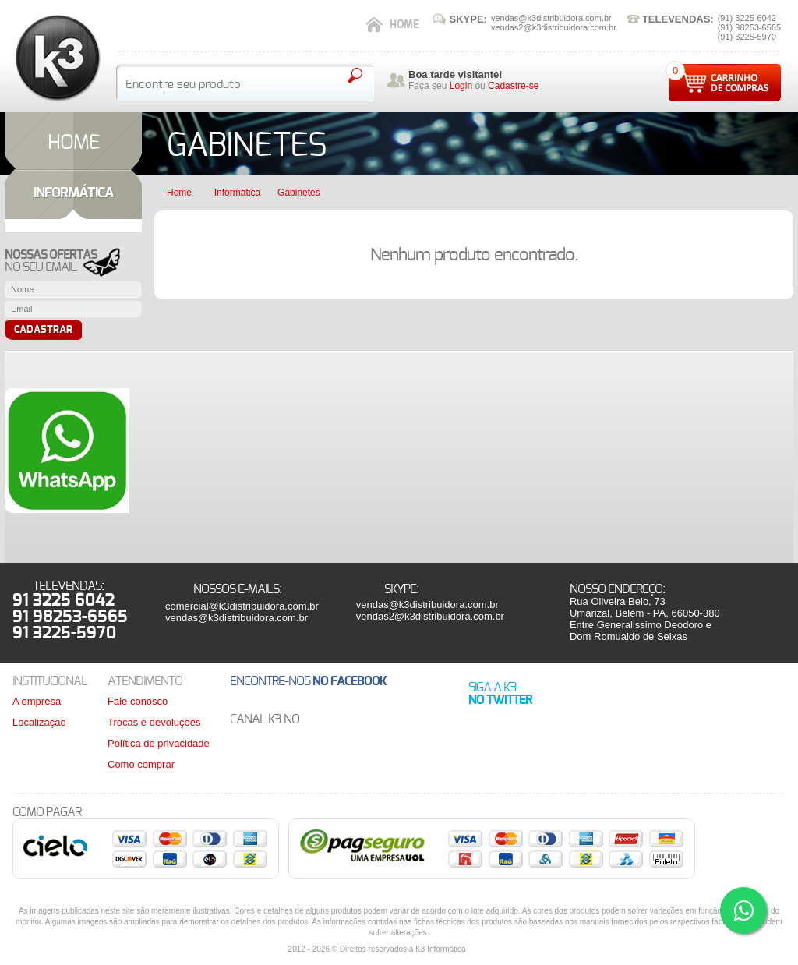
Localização (39, 722)
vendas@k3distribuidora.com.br (236, 618)
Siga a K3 (500, 693)
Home (404, 24)
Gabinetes (298, 192)
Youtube (333, 719)
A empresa (36, 701)
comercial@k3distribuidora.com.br (242, 606)
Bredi (493, 949)
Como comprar (141, 764)
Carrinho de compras (725, 82)
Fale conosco (138, 701)
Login (461, 85)
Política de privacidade (159, 743)
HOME (74, 143)
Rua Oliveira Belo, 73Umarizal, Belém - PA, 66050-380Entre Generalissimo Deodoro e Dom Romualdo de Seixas (645, 619)
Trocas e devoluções (154, 722)
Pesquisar (354, 75)
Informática (237, 192)
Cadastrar (43, 330)
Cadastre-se (513, 85)
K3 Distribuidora (56, 58)
